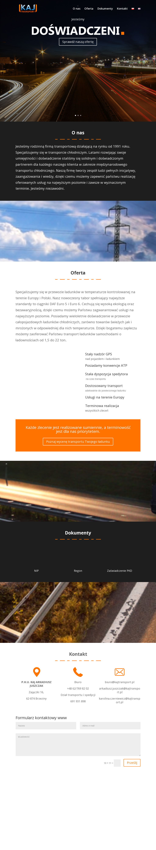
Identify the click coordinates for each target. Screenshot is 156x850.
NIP (36, 570)
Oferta (88, 8)
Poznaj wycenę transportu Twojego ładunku (78, 442)
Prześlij (132, 763)
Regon (78, 570)
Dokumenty (105, 8)
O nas (76, 8)
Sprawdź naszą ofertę (78, 42)
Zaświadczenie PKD (119, 570)
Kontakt (122, 8)
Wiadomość (78, 744)
